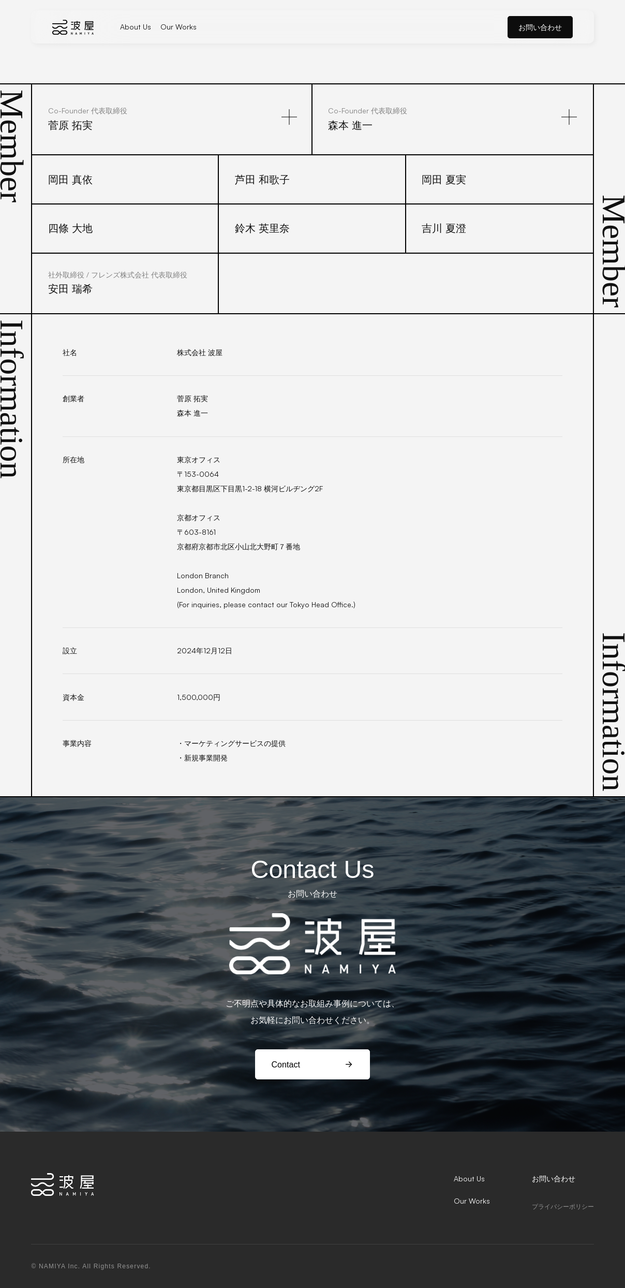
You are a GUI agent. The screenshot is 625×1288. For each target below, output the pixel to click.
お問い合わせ (540, 27)
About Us (135, 26)
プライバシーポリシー (563, 1206)
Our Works (178, 26)
